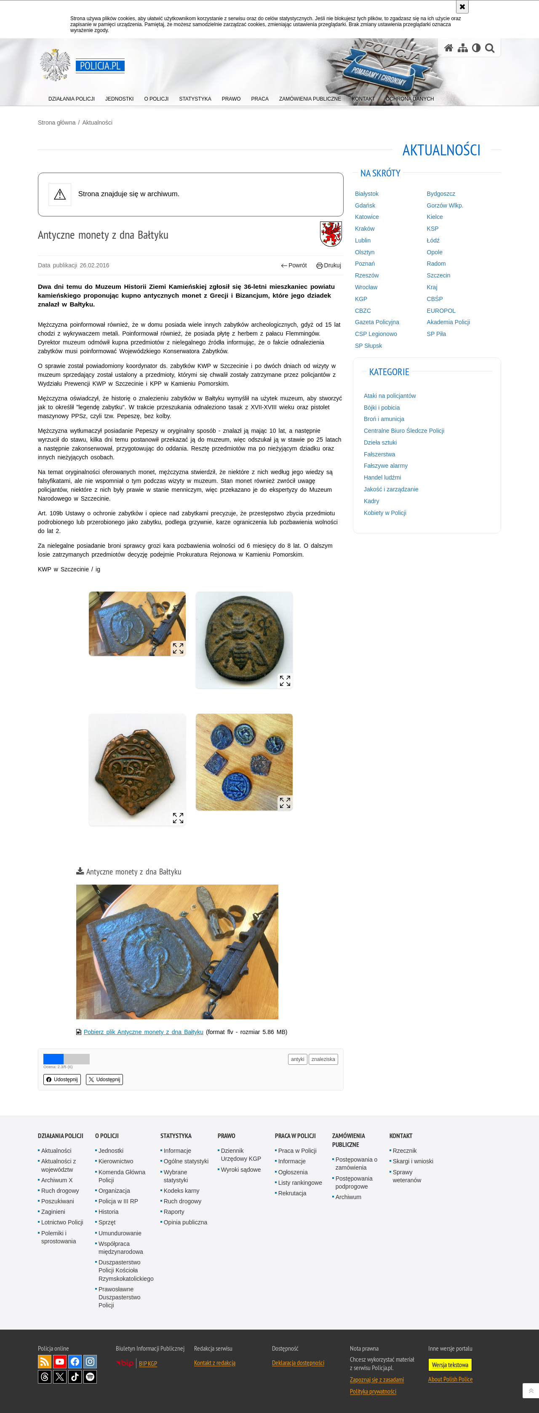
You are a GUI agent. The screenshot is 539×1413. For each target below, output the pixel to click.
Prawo (226, 1135)
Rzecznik (405, 1150)
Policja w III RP (118, 1201)
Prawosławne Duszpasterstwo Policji (120, 1297)
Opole (435, 252)
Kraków (365, 228)
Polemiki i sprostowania (58, 1237)
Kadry (371, 501)
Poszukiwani (57, 1201)
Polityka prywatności (373, 1391)
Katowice (367, 216)
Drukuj (328, 265)
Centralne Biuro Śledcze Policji (404, 430)
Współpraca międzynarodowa (121, 1247)
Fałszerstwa (379, 454)
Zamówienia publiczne (348, 1140)
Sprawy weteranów (407, 1176)
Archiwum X (57, 1180)
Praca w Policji (295, 1135)
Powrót (294, 265)
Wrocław (366, 287)
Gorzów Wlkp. (445, 205)
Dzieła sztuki (380, 442)
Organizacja (114, 1190)
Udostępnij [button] (62, 1079)
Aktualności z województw (58, 1165)
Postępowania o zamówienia (357, 1163)
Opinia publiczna (186, 1222)
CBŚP (435, 299)
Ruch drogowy (60, 1190)
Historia (108, 1211)
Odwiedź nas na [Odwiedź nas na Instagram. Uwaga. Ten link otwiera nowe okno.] (90, 1361)
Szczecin (439, 275)
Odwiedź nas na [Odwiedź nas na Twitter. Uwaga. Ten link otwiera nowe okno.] (60, 1377)
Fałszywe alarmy (386, 465)
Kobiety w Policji (385, 512)
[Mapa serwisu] (463, 48)
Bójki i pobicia (382, 407)
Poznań (365, 263)
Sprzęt (107, 1222)
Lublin (363, 240)
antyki (297, 1059)
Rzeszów (367, 275)
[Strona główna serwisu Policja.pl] (449, 48)
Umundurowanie (120, 1233)
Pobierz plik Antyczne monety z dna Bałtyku (143, 1032)
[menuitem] (71, 97)
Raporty (174, 1211)
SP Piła (436, 334)
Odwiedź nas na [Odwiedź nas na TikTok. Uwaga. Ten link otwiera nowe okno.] (75, 1377)
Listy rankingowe (300, 1182)
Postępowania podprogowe (354, 1182)
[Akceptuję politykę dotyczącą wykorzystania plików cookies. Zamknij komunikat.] (462, 6)
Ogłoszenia (293, 1172)
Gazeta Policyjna (377, 322)
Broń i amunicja (384, 419)
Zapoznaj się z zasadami (377, 1379)
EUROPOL (441, 310)
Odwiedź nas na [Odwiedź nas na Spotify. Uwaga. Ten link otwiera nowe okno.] (90, 1377)
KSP (433, 228)
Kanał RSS (44, 1361)
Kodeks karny (182, 1190)
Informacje (177, 1150)
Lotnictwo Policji (62, 1222)
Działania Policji (60, 1135)
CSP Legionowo (376, 334)
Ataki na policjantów (390, 395)
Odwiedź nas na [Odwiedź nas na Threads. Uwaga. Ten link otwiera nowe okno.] (44, 1377)
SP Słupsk (368, 345)
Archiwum (348, 1197)
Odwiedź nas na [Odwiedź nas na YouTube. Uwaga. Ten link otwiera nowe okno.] (60, 1361)
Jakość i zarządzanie (391, 489)
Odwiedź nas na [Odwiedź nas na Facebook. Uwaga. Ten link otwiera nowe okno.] (75, 1361)
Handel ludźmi (382, 477)
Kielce (435, 216)
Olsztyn (365, 252)
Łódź (433, 240)
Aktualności (97, 122)
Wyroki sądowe (241, 1169)
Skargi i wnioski (413, 1161)
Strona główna (57, 122)
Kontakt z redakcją (214, 1362)
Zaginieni (53, 1211)
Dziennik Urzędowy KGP (241, 1154)
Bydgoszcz (441, 193)
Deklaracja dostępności (298, 1362)
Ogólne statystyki (186, 1161)
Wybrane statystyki (176, 1176)
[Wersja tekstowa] (476, 48)
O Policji (107, 1135)
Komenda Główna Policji (122, 1176)
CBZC (363, 310)
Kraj (432, 287)
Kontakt (401, 1135)
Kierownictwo (116, 1161)
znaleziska (323, 1059)
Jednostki (111, 1150)
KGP (361, 299)
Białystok (367, 193)
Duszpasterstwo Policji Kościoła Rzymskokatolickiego (126, 1270)
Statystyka (176, 1135)
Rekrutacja (292, 1193)
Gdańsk (365, 205)
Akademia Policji (448, 322)
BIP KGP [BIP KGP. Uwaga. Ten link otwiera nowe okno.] (148, 1363)
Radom (436, 263)
